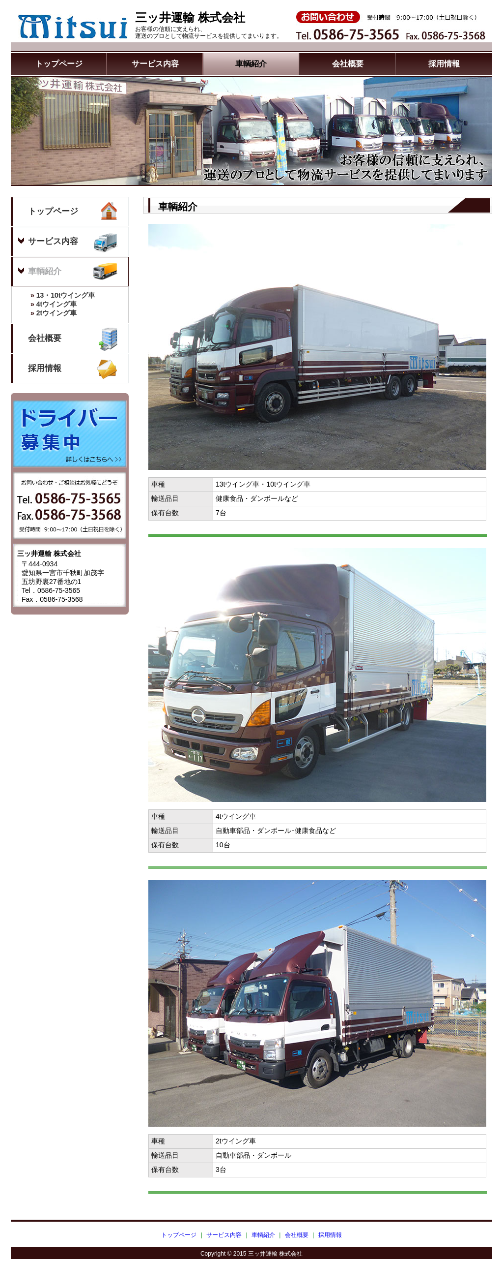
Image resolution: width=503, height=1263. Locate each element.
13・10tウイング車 (53, 295)
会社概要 (347, 64)
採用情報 (444, 64)
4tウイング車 (44, 304)
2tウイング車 (44, 313)
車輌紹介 (251, 64)
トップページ (59, 64)
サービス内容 (155, 64)
